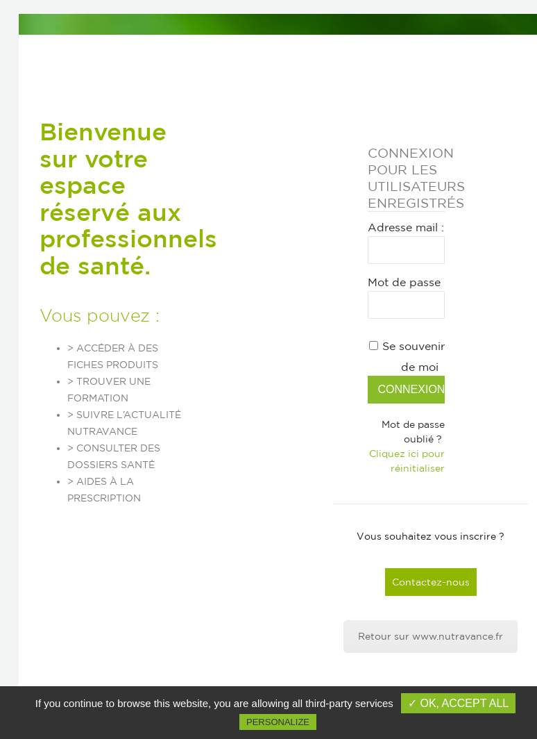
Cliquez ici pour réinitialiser (407, 461)
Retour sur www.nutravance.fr (430, 636)
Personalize (277, 722)
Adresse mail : (406, 227)
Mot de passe (404, 282)
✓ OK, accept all (458, 703)
